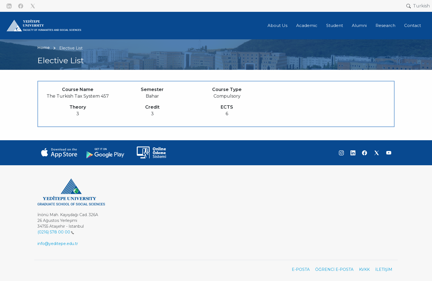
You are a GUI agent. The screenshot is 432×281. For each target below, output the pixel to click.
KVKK (364, 269)
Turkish (421, 6)
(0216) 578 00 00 (55, 232)
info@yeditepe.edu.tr (57, 243)
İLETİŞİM (383, 269)
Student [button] (334, 25)
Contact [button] (412, 25)
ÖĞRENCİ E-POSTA (334, 269)
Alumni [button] (359, 25)
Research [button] (385, 25)
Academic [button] (306, 25)
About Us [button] (277, 25)
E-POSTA (301, 269)
